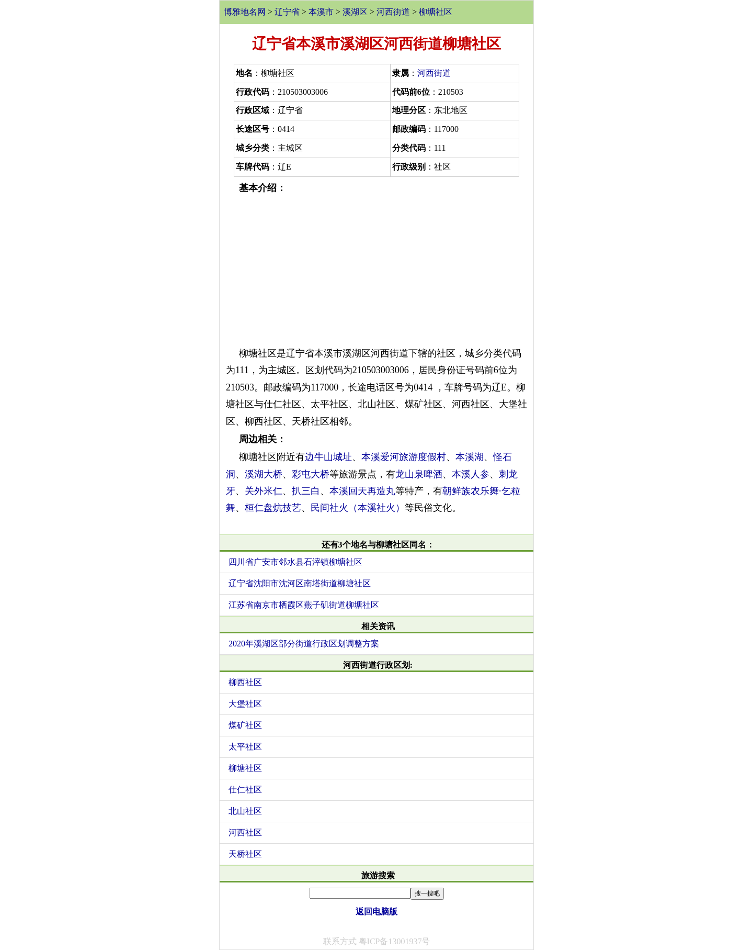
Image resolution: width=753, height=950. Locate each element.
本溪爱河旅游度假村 (403, 457)
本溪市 (321, 11)
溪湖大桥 (263, 474)
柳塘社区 (435, 11)
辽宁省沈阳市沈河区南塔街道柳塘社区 (300, 583)
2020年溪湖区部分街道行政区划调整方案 (304, 643)
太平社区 (245, 746)
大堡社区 (245, 703)
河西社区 (245, 832)
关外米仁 (263, 491)
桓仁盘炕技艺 (273, 507)
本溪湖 (469, 457)
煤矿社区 (245, 725)
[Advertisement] (376, 270)
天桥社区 (245, 854)
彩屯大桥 (310, 474)
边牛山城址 (328, 457)
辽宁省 (287, 11)
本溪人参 (470, 474)
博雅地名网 (245, 11)
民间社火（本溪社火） (358, 507)
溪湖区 (355, 11)
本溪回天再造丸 (362, 491)
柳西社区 (245, 682)
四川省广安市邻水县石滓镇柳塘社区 (295, 561)
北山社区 (245, 811)
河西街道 (393, 11)
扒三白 (306, 491)
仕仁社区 (245, 789)
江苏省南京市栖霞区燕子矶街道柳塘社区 (304, 604)
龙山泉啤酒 (418, 474)
